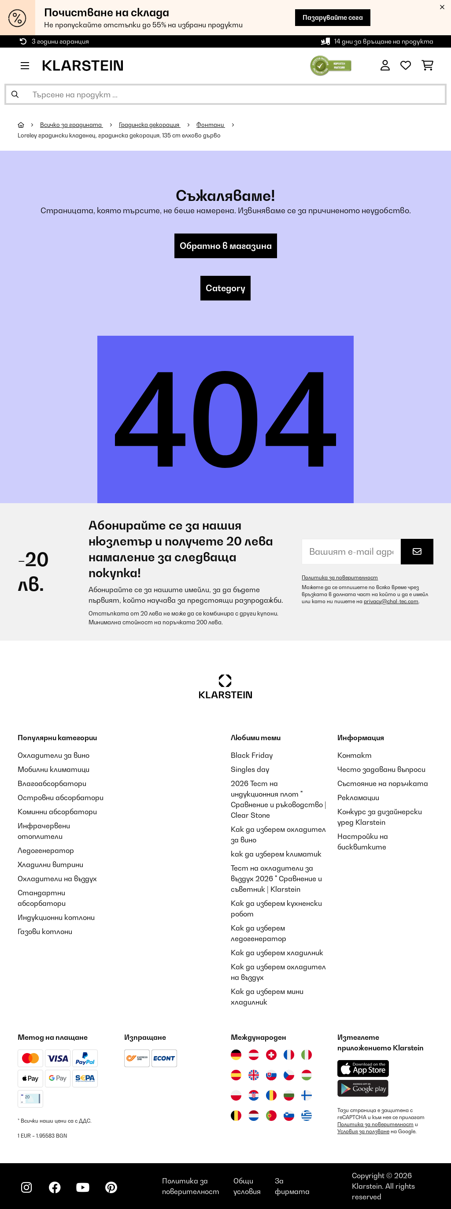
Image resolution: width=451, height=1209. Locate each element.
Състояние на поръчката (382, 783)
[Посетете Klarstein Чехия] (289, 1075)
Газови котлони (45, 931)
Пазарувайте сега (333, 17)
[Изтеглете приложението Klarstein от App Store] (363, 1068)
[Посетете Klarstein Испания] (236, 1075)
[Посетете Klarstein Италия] (306, 1055)
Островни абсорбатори (61, 797)
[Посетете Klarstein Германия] (236, 1055)
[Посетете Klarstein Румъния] (271, 1095)
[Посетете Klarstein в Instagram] (26, 1187)
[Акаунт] (385, 66)
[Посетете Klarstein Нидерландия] (253, 1115)
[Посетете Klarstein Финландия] (306, 1095)
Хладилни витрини (50, 864)
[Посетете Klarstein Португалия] (271, 1115)
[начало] (29, 124)
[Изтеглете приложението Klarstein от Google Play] (363, 1088)
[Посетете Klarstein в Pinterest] (111, 1187)
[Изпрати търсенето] (14, 94)
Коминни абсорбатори (57, 811)
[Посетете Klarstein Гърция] (306, 1116)
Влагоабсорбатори (52, 783)
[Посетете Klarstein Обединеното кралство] (253, 1075)
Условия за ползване (363, 1131)
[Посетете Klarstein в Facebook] (54, 1187)
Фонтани (210, 124)
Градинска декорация (150, 124)
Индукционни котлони (56, 917)
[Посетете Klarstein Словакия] (271, 1075)
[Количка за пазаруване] (427, 66)
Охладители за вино (53, 755)
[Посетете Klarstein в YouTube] (83, 1187)
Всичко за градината (71, 124)
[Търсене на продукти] (225, 94)
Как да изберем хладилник (277, 952)
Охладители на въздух (57, 878)
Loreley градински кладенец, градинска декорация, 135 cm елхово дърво (119, 135)
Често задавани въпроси (381, 769)
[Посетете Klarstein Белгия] (236, 1115)
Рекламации (358, 797)
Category (225, 288)
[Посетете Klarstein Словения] (289, 1115)
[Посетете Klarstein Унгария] (306, 1075)
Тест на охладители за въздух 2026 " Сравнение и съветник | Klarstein (276, 879)
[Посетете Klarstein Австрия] (253, 1055)
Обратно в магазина (226, 246)
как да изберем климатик (276, 853)
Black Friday (252, 755)
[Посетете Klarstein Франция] (289, 1055)
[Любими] (405, 66)
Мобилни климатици (53, 769)
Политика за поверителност (340, 578)
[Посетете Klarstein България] (289, 1095)
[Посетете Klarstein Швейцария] (271, 1055)
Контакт (354, 755)
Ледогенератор (46, 850)
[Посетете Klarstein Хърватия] (253, 1095)
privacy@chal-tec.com (391, 601)
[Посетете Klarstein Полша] (236, 1095)
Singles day (250, 769)
